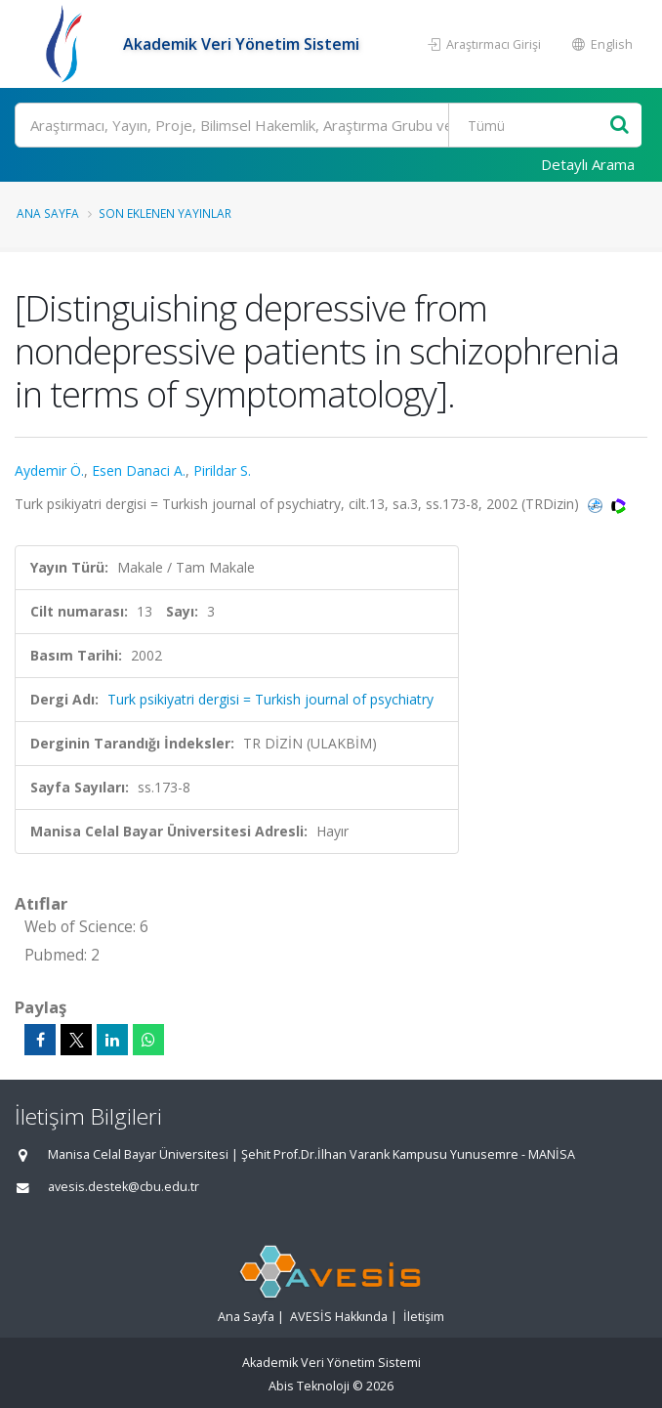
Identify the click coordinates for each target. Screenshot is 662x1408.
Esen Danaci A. (139, 470)
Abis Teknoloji (309, 1386)
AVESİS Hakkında (339, 1316)
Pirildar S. (222, 470)
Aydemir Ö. (49, 470)
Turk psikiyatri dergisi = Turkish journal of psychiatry (270, 699)
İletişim (423, 1316)
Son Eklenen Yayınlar (165, 213)
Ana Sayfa (48, 213)
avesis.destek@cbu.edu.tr (123, 1186)
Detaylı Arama (588, 164)
